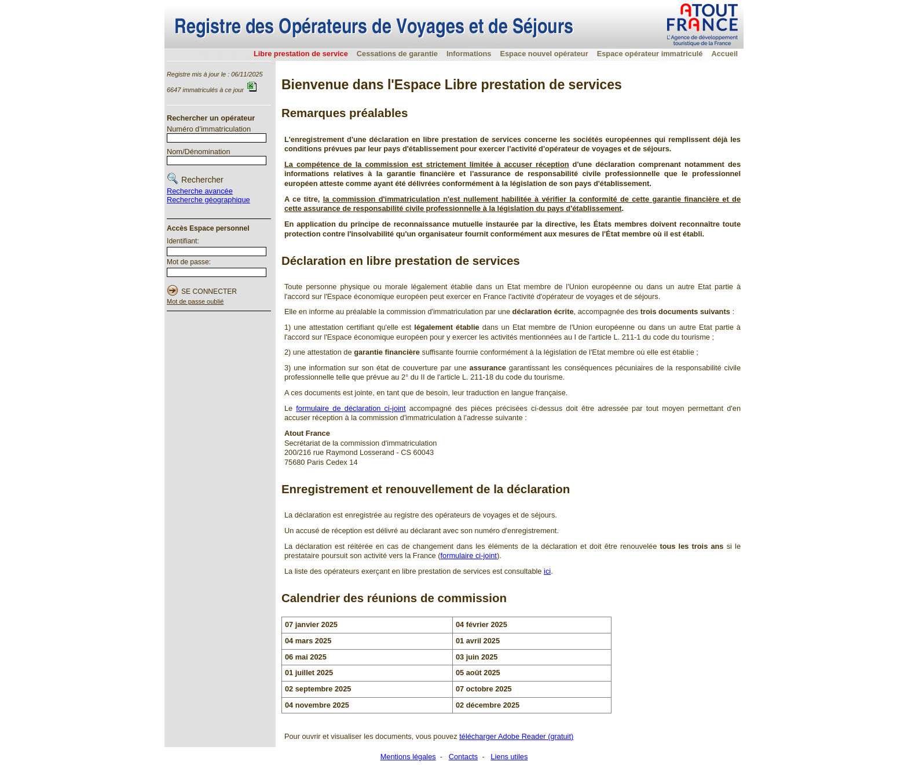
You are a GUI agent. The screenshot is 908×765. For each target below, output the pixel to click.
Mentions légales (408, 756)
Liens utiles (509, 756)
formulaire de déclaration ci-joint (350, 408)
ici (547, 571)
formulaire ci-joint (468, 555)
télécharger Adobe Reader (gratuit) (516, 736)
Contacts (463, 756)
